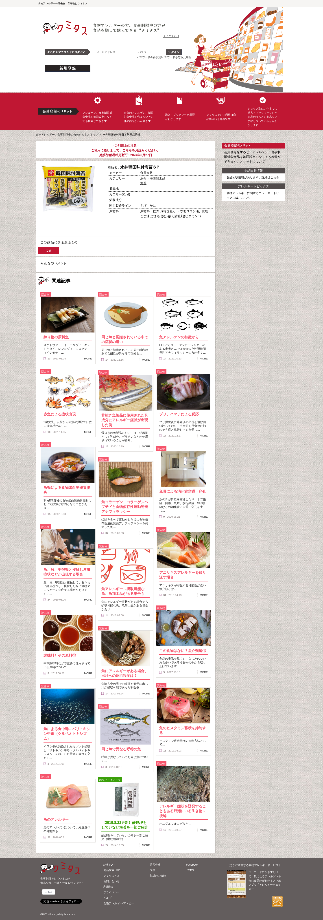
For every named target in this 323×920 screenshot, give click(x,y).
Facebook (192, 864)
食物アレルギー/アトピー (118, 903)
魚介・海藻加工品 (152, 178)
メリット (246, 161)
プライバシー (111, 892)
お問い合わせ (111, 881)
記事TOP (108, 864)
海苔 (143, 183)
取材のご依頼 (158, 875)
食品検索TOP (111, 870)
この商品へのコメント (53, 229)
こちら (127, 150)
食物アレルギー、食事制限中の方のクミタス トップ (67, 134)
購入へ (52, 222)
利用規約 (108, 886)
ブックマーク (83, 222)
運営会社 (155, 864)
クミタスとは (171, 36)
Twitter (190, 870)
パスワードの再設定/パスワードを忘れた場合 (164, 57)
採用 (152, 870)
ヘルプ (107, 897)
